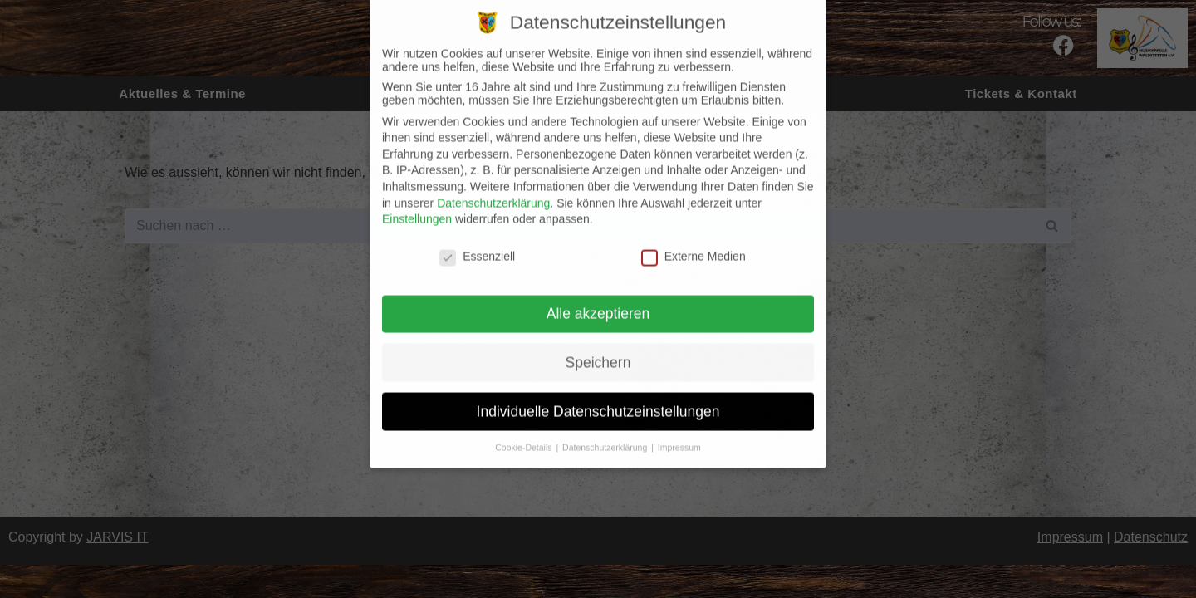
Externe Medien (693, 244)
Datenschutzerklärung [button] (605, 435)
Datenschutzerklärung (493, 190)
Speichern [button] (598, 349)
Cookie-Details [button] (524, 435)
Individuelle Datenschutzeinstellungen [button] (598, 398)
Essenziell (477, 244)
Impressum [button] (679, 435)
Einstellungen (417, 206)
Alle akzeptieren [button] (598, 300)
